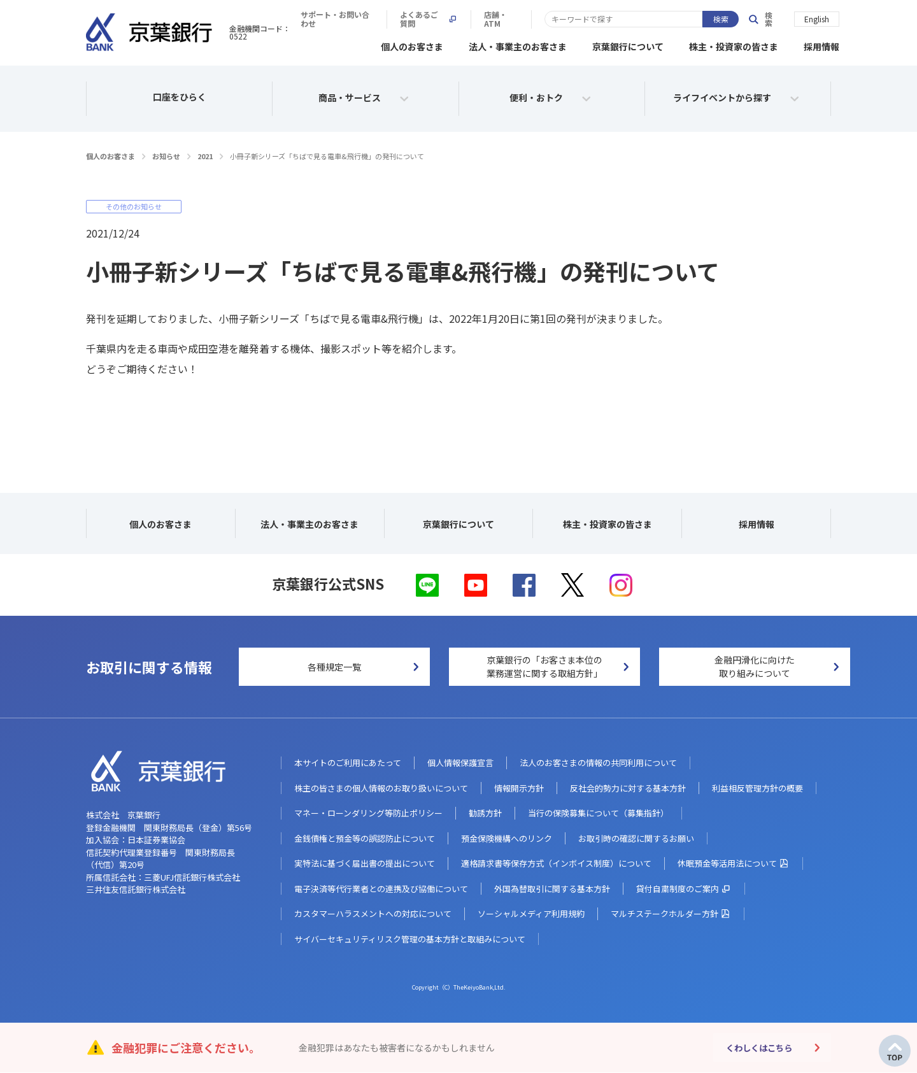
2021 (205, 154)
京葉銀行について (628, 44)
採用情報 (821, 44)
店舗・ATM (699, 19)
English (816, 18)
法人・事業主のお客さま (518, 44)
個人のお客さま (412, 44)
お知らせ (166, 154)
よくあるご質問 (620, 19)
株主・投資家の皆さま (733, 44)
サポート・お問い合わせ (519, 19)
